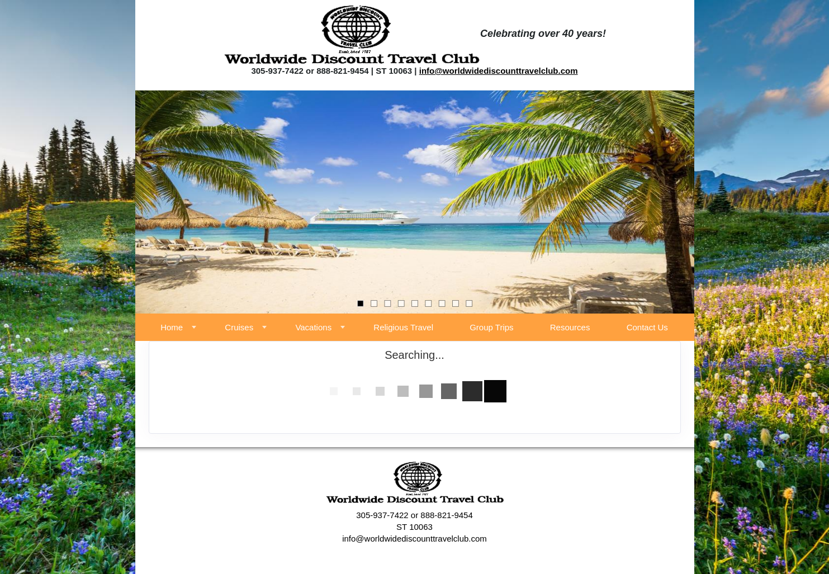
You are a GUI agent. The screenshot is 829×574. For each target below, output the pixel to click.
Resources (570, 327)
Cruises (239, 327)
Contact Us (647, 327)
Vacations (313, 327)
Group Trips (491, 327)
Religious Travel (403, 327)
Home (171, 327)
